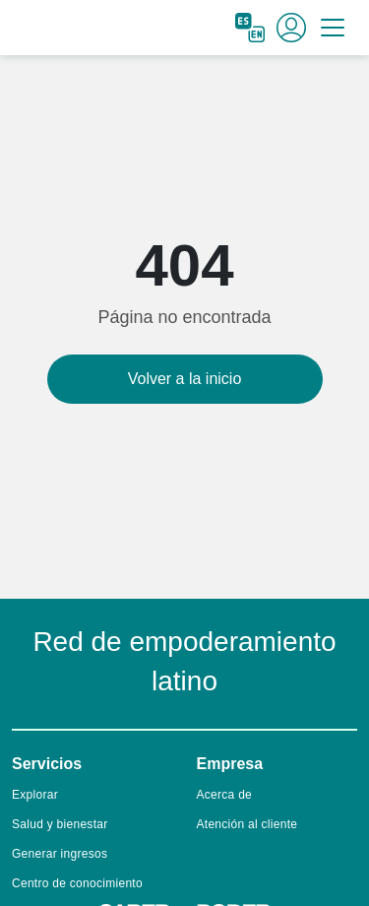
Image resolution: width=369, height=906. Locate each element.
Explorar (35, 795)
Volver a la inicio (185, 378)
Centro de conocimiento (77, 883)
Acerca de (225, 795)
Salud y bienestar (60, 824)
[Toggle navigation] (332, 27)
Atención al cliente (247, 824)
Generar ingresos (59, 854)
